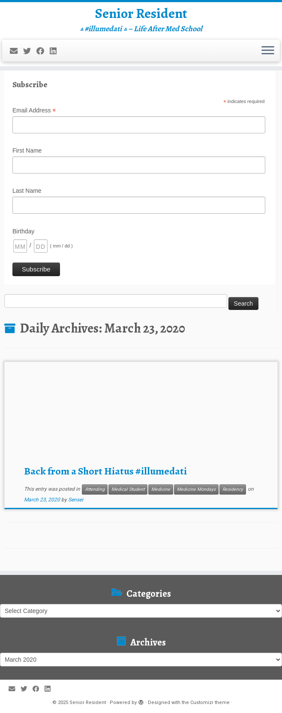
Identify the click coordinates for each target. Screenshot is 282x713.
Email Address (34, 110)
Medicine (160, 489)
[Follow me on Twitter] (29, 51)
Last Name (27, 190)
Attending (95, 489)
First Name (27, 150)
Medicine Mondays (196, 489)
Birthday (23, 231)
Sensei (75, 500)
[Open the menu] (267, 50)
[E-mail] (16, 51)
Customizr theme (210, 702)
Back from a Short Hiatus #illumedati (105, 471)
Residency (232, 489)
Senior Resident (141, 13)
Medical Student (127, 489)
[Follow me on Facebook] (43, 51)
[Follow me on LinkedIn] (56, 51)
